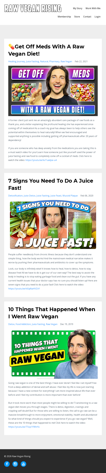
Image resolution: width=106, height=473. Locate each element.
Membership (64, 16)
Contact (87, 16)
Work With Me (93, 8)
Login (97, 16)
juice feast (56, 195)
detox (11, 324)
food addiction (23, 324)
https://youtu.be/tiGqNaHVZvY (24, 288)
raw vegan (66, 61)
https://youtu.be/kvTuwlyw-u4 (41, 160)
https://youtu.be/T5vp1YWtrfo (24, 426)
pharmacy (54, 61)
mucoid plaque (70, 195)
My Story (77, 8)
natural (44, 61)
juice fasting (32, 61)
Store (77, 16)
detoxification (15, 195)
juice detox (29, 195)
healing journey (16, 61)
